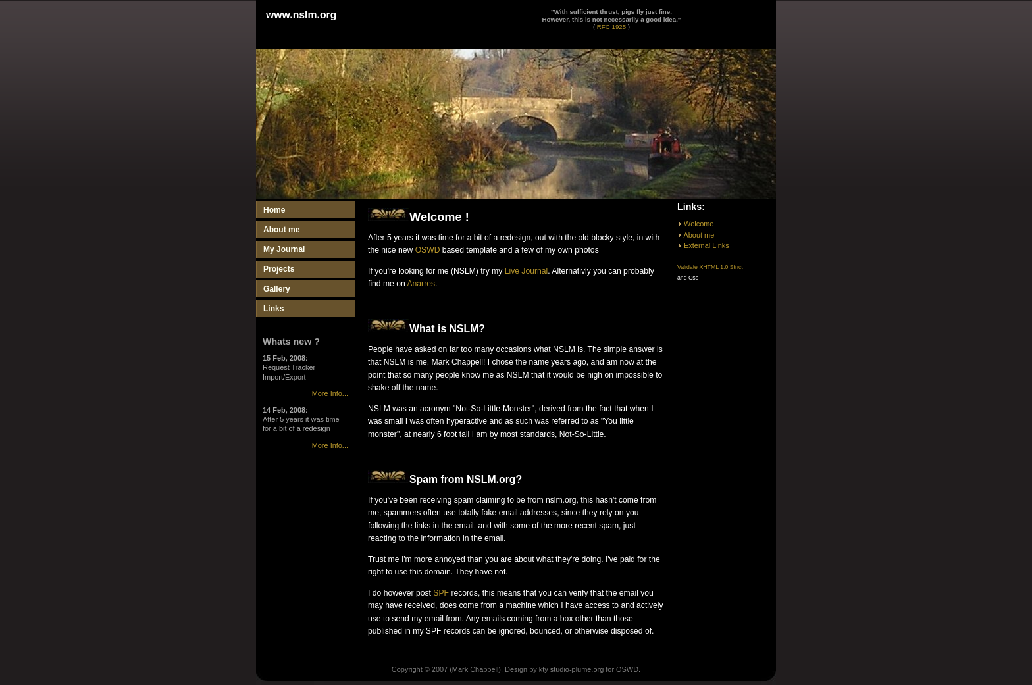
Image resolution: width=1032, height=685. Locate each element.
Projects (278, 269)
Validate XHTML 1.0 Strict (710, 267)
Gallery (276, 288)
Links (273, 308)
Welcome (698, 224)
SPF (441, 592)
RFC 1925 (611, 26)
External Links (706, 245)
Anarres (421, 283)
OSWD (427, 250)
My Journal (284, 249)
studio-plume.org (577, 669)
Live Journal (526, 271)
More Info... (330, 393)
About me (281, 229)
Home (274, 210)
